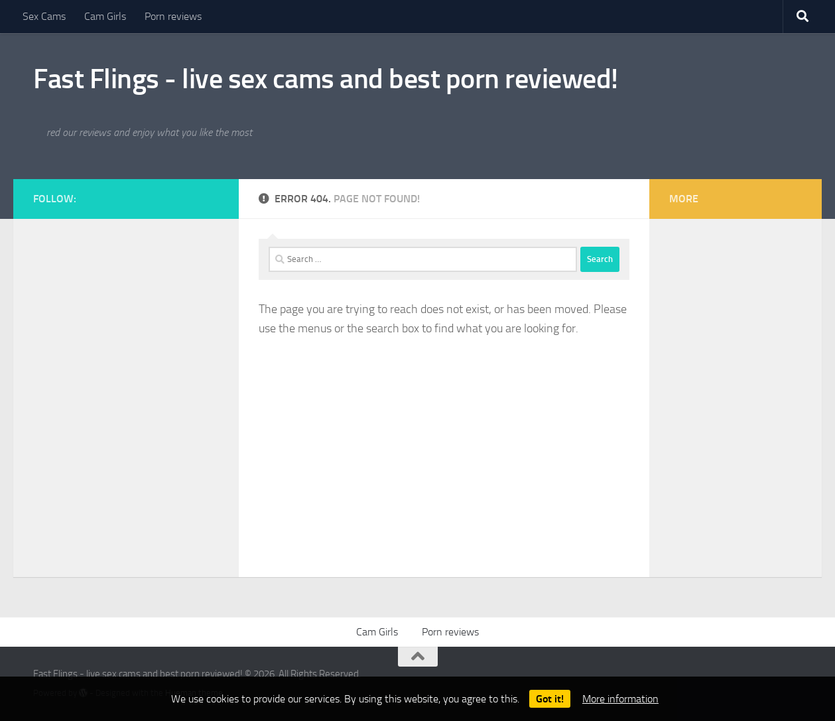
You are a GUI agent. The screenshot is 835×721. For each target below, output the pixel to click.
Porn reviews (173, 16)
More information (620, 698)
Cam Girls (105, 16)
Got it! (550, 698)
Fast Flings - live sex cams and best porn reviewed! (325, 79)
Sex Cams (44, 16)
